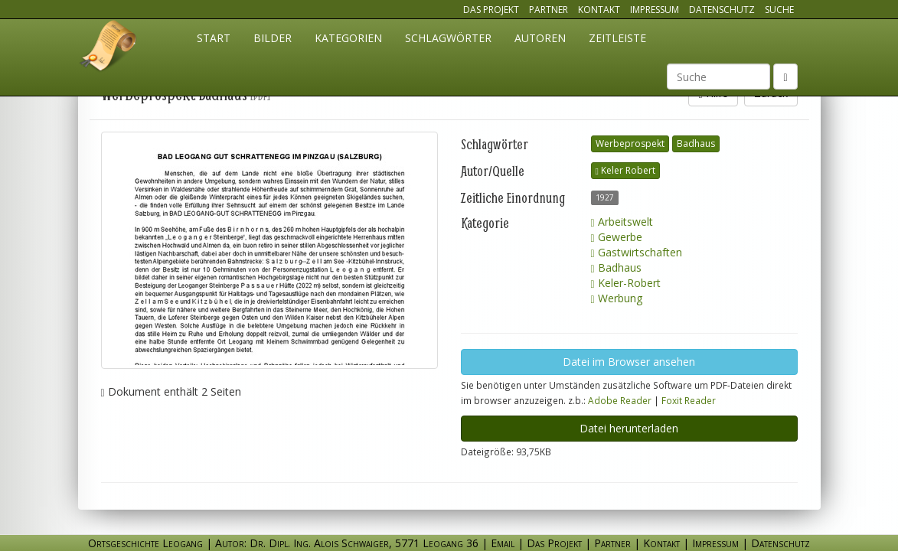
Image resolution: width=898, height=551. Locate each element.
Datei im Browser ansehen (629, 361)
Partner (548, 9)
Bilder (272, 38)
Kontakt (599, 9)
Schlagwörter (448, 38)
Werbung (616, 298)
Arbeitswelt (622, 221)
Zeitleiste (617, 38)
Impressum (654, 9)
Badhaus (696, 143)
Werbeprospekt (630, 143)
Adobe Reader (619, 400)
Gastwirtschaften (636, 252)
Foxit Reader (688, 400)
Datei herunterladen (629, 428)
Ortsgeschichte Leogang (108, 48)
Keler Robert (625, 170)
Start (213, 38)
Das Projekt (491, 9)
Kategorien (348, 38)
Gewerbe (616, 237)
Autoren (540, 38)
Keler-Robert (626, 283)
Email (502, 543)
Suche (779, 9)
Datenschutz (722, 9)
